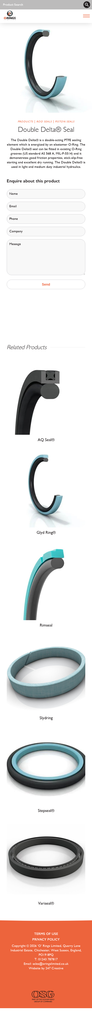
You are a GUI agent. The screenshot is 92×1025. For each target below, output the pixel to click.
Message (15, 244)
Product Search (13, 4)
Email (13, 206)
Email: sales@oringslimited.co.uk (46, 964)
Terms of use (46, 934)
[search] (86, 4)
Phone (13, 219)
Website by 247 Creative (46, 968)
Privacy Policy (46, 939)
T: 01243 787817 (46, 959)
